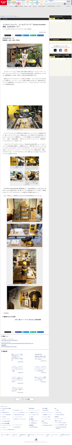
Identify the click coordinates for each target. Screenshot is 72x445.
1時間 (52, 18)
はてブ (26, 35)
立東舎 (31, 416)
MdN (43, 421)
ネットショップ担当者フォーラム (21, 412)
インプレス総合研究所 (6, 414)
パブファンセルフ (59, 418)
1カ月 (69, 18)
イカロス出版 (44, 408)
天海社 (57, 410)
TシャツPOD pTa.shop (61, 422)
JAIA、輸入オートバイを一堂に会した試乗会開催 (28, 319)
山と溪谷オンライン (34, 420)
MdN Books (45, 423)
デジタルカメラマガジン (7, 425)
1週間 (63, 18)
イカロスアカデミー (47, 419)
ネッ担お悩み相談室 (6, 421)
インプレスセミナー (18, 416)
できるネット (4, 427)
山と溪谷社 (31, 419)
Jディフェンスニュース (48, 412)
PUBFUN (56, 416)
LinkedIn (41, 35)
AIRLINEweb (45, 410)
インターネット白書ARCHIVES (8, 429)
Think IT (3, 410)
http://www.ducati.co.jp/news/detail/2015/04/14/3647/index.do (17, 343)
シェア (19, 35)
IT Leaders (4, 416)
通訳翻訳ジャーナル (47, 414)
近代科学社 (31, 425)
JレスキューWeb (46, 416)
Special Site (56, 39)
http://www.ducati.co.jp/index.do (9, 340)
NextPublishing (17, 427)
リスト (13, 35)
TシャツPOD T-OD (34, 414)
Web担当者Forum (5, 412)
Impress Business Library (19, 414)
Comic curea (58, 412)
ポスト (8, 35)
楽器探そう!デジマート (35, 412)
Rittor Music (31, 408)
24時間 (57, 18)
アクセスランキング (57, 16)
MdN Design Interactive (48, 425)
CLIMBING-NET (33, 423)
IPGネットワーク (58, 420)
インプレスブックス (18, 424)
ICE (55, 408)
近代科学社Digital (33, 427)
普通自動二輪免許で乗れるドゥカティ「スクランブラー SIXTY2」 (40, 358)
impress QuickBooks (60, 414)
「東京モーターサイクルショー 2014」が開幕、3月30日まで (17, 389)
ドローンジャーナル (6, 419)
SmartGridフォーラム (18, 410)
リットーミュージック (34, 410)
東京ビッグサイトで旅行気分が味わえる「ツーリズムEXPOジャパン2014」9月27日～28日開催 (17, 357)
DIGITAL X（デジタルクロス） (20, 419)
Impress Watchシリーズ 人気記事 (61, 55)
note (34, 35)
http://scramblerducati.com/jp (9, 346)
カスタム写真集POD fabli (61, 424)
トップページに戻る (24, 399)
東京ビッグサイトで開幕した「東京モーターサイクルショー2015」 (40, 379)
